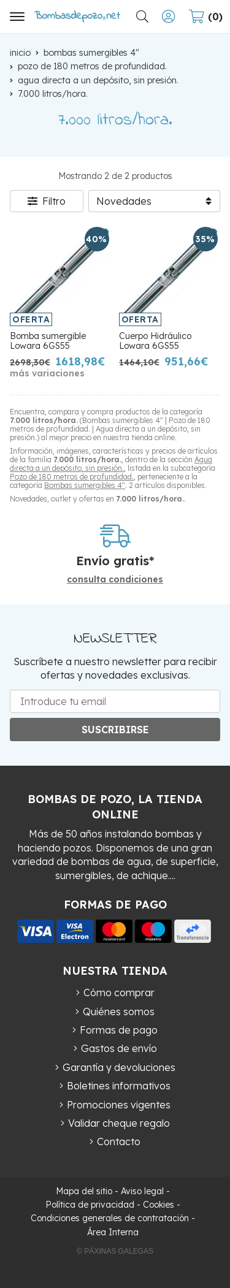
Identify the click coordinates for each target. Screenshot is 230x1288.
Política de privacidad (89, 1204)
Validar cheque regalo (119, 1123)
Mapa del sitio (84, 1191)
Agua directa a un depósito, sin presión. (111, 464)
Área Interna (113, 1232)
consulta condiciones (115, 579)
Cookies (158, 1204)
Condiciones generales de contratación (110, 1218)
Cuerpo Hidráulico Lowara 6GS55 (155, 341)
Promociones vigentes (119, 1105)
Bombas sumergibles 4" (84, 485)
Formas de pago (119, 1030)
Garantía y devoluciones (119, 1067)
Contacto (118, 1141)
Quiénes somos (119, 1011)
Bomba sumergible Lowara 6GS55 (48, 341)
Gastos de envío (119, 1048)
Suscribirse (115, 729)
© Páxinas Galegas (115, 1251)
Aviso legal (142, 1191)
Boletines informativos (119, 1086)
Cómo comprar (119, 992)
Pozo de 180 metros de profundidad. (72, 476)
